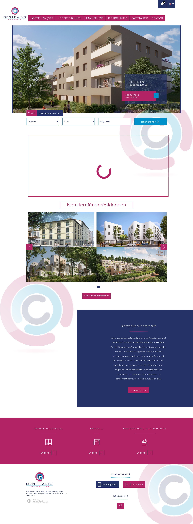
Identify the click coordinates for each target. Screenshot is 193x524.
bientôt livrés (117, 18)
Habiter (35, 18)
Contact (157, 18)
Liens (57, 493)
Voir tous (96, 295)
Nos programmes (69, 18)
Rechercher (150, 121)
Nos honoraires (50, 493)
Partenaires (140, 18)
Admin (62, 493)
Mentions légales (39, 493)
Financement (94, 18)
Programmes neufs (50, 113)
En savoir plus (138, 390)
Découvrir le (132, 95)
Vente (31, 113)
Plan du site (29, 493)
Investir (47, 18)
